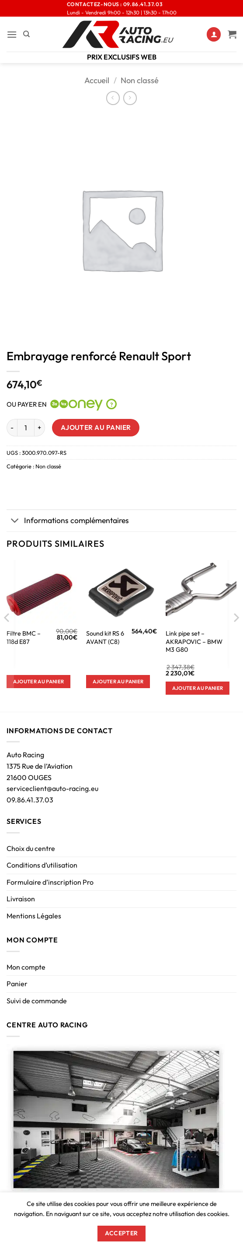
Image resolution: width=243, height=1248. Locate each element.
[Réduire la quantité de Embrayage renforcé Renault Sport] (12, 427)
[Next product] (113, 98)
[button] (12, 34)
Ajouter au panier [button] (38, 681)
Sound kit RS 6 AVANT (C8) (105, 637)
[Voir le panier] (232, 34)
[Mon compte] (214, 34)
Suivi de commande (37, 1000)
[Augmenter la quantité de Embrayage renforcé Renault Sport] (40, 427)
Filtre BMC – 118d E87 (24, 637)
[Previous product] (130, 98)
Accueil (96, 80)
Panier (17, 983)
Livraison (21, 898)
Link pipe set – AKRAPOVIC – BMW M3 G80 (194, 641)
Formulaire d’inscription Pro (50, 882)
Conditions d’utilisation (42, 865)
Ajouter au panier (96, 427)
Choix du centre (31, 848)
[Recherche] (26, 34)
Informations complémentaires (68, 521)
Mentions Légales (34, 915)
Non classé (140, 80)
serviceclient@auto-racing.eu (52, 788)
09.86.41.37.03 (30, 799)
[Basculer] (15, 521)
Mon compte (26, 967)
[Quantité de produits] (26, 427)
